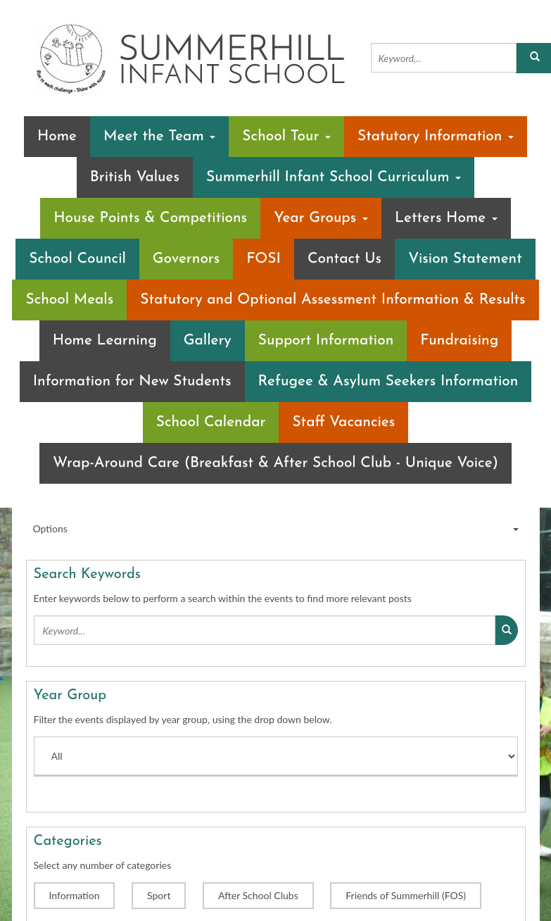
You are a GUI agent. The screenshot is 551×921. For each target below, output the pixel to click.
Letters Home (446, 218)
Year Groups (321, 218)
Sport (158, 895)
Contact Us (344, 258)
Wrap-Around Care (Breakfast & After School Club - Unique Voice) (275, 463)
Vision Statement (465, 258)
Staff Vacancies (343, 422)
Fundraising (459, 340)
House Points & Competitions (150, 218)
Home (57, 136)
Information (74, 895)
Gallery (208, 340)
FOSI (263, 258)
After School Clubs (258, 895)
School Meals (69, 299)
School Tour (286, 136)
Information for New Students (132, 381)
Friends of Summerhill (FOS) (406, 895)
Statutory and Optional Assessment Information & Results (332, 299)
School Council (77, 258)
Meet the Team (159, 136)
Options (276, 529)
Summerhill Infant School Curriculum (333, 177)
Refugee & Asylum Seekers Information (388, 381)
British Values (134, 177)
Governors (186, 258)
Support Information (326, 340)
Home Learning (105, 340)
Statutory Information (435, 136)
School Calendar (211, 422)
